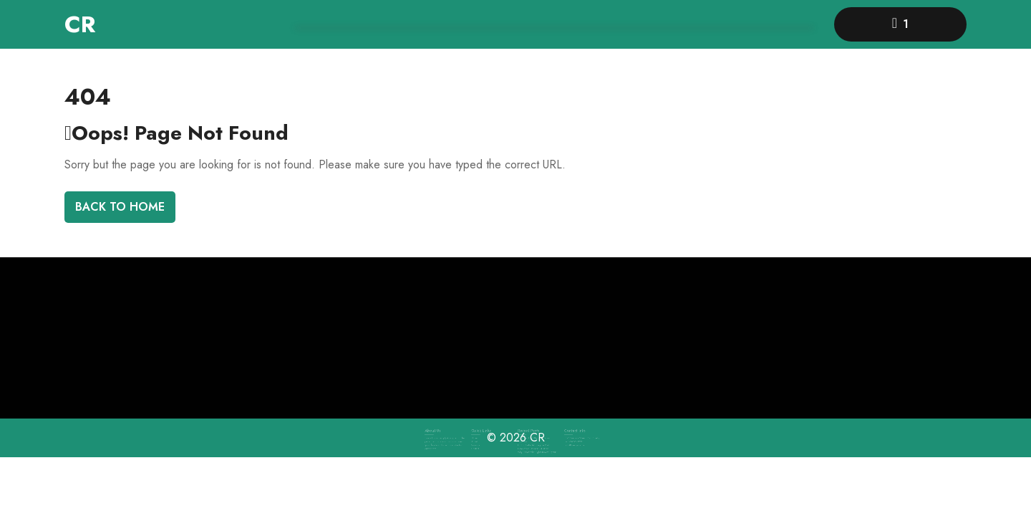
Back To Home (120, 207)
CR (79, 24)
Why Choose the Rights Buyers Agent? (535, 447)
